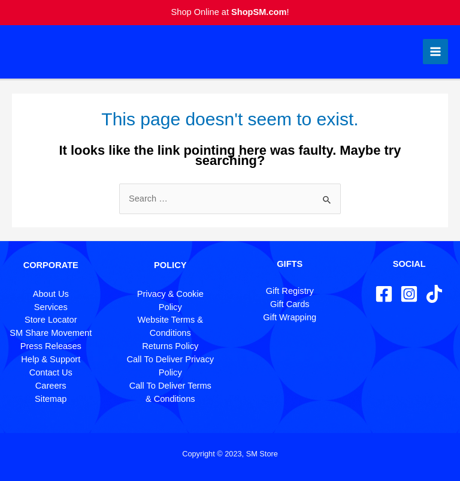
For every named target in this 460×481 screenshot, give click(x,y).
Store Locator (51, 319)
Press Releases (50, 346)
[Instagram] (409, 294)
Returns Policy (170, 346)
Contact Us (50, 372)
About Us (51, 293)
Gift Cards (290, 304)
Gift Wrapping (289, 316)
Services (51, 306)
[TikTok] (434, 294)
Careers (50, 385)
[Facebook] (384, 294)
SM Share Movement (51, 333)
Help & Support (50, 358)
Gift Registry (290, 291)
